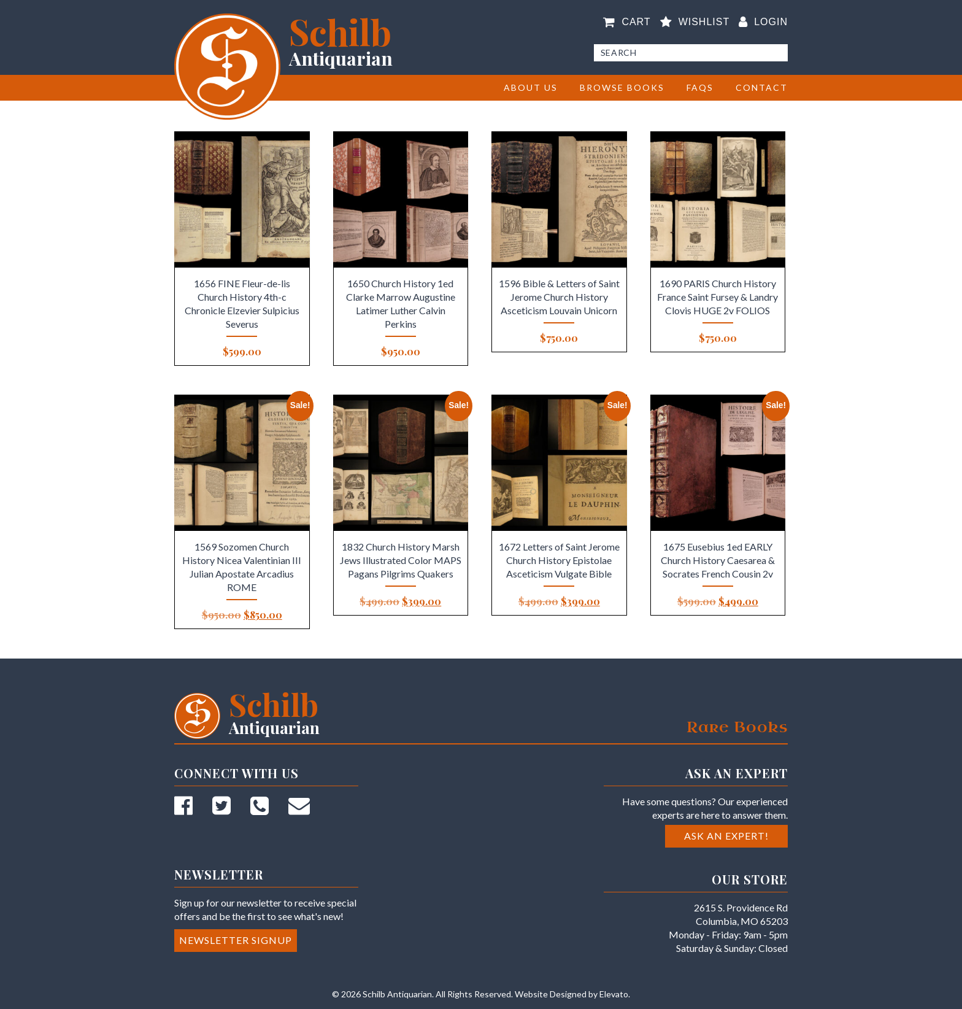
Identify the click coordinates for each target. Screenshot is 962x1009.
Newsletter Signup (235, 940)
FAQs (700, 87)
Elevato (613, 994)
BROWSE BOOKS (622, 87)
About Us (531, 87)
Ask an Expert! (726, 835)
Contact (762, 87)
